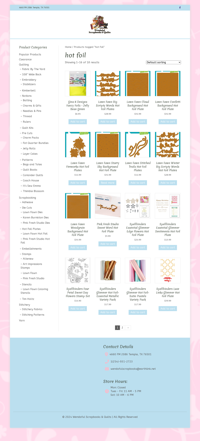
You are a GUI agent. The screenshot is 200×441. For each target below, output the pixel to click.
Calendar (81, 42)
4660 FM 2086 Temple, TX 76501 (130, 362)
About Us (113, 42)
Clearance (97, 42)
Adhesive (27, 210)
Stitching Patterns (33, 323)
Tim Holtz (28, 307)
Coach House (31, 188)
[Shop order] (163, 71)
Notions (27, 104)
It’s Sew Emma (32, 194)
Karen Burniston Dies (36, 225)
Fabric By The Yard (33, 77)
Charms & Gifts (32, 114)
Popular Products (30, 63)
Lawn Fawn (30, 281)
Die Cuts (27, 216)
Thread (27, 124)
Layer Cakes (30, 162)
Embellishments (32, 257)
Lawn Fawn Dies (33, 220)
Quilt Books (30, 178)
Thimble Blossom (33, 199)
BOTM (67, 42)
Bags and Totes (32, 172)
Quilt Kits (27, 136)
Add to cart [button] (77, 130)
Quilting (24, 73)
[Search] (178, 42)
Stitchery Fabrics (32, 317)
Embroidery (29, 88)
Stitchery (24, 313)
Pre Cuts (27, 141)
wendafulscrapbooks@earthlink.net (133, 377)
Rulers (27, 130)
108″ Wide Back (31, 82)
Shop (56, 42)
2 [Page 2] (122, 336)
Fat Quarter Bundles (36, 151)
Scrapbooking (27, 206)
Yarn (22, 328)
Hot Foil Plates (31, 237)
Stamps (26, 262)
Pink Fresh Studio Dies (36, 231)
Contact (127, 42)
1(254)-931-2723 (122, 370)
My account (144, 42)
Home (45, 42)
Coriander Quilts (33, 183)
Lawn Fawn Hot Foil (35, 242)
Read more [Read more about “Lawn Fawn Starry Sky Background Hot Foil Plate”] (107, 191)
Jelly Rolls (29, 156)
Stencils (27, 293)
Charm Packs (31, 146)
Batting (27, 108)
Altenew (28, 267)
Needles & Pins (32, 119)
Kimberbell (29, 98)
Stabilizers (29, 92)
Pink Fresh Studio (33, 286)
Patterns (27, 168)
